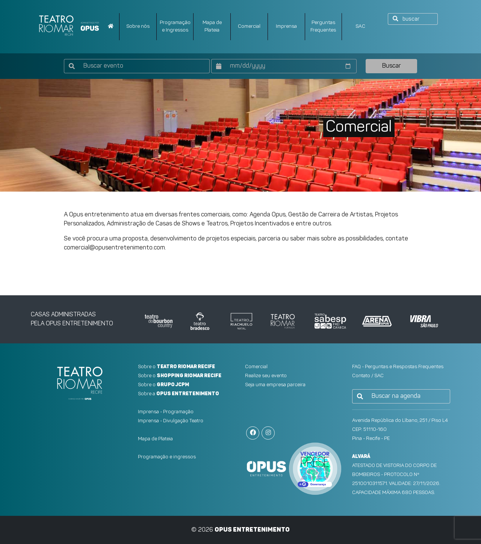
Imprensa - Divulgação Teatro (170, 421)
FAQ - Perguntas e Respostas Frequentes (397, 366)
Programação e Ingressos (175, 26)
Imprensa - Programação (166, 412)
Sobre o (176, 366)
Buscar (391, 66)
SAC (360, 26)
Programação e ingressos (167, 457)
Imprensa (286, 26)
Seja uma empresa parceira (275, 384)
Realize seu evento (266, 375)
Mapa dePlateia (212, 26)
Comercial (249, 26)
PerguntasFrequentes (323, 26)
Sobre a (178, 393)
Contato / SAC (368, 375)
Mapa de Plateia (155, 439)
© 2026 (240, 530)
